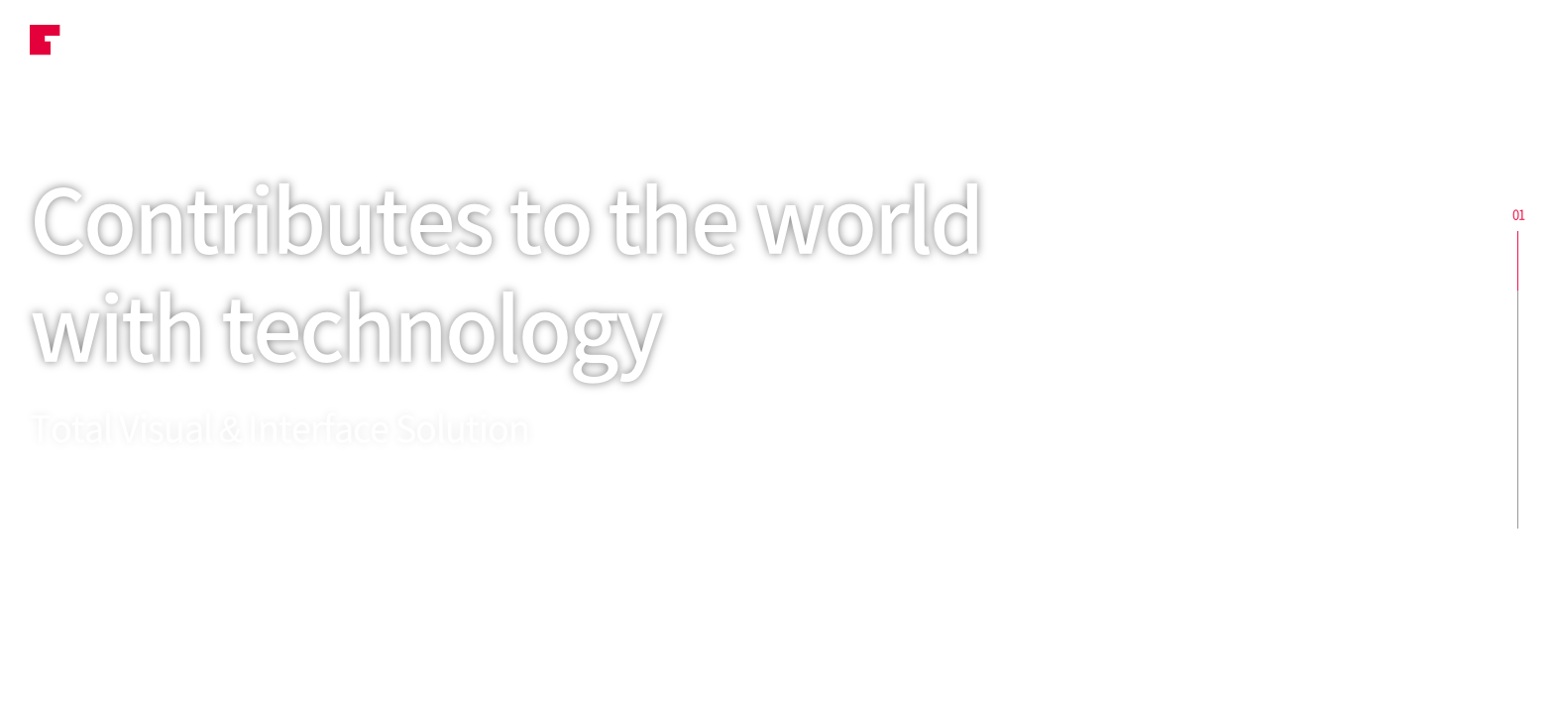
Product (585, 45)
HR (1000, 45)
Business (436, 45)
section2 (1517, 320)
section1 (1517, 261)
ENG (1475, 45)
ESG (716, 45)
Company (1132, 45)
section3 (1517, 380)
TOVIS (78, 44)
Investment (861, 45)
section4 (1517, 439)
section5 (1517, 499)
